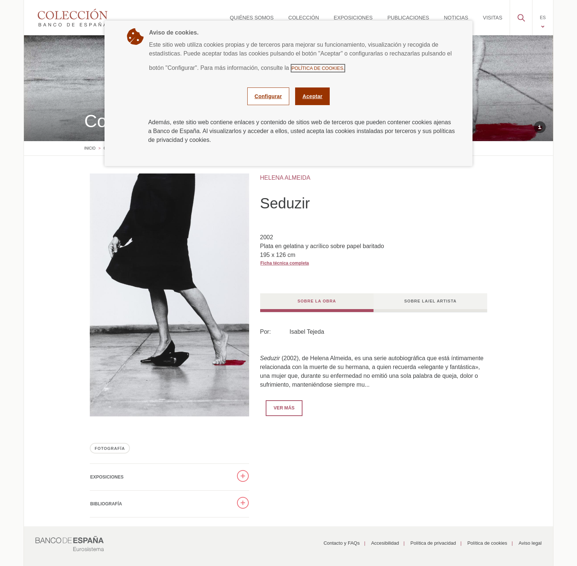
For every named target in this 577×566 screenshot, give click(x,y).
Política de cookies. (317, 68)
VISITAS (492, 18)
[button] (521, 16)
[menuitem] (252, 17)
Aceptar (312, 96)
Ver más (280, 408)
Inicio (90, 148)
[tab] (317, 302)
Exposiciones (107, 477)
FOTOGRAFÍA (110, 448)
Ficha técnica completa (285, 263)
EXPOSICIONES (353, 18)
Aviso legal (530, 543)
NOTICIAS (456, 18)
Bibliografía (106, 503)
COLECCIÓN (303, 18)
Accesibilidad (385, 543)
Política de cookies (487, 543)
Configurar (268, 96)
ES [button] (543, 17)
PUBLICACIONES (408, 18)
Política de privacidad (433, 543)
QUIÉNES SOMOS (252, 18)
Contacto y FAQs (341, 543)
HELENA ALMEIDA (285, 178)
